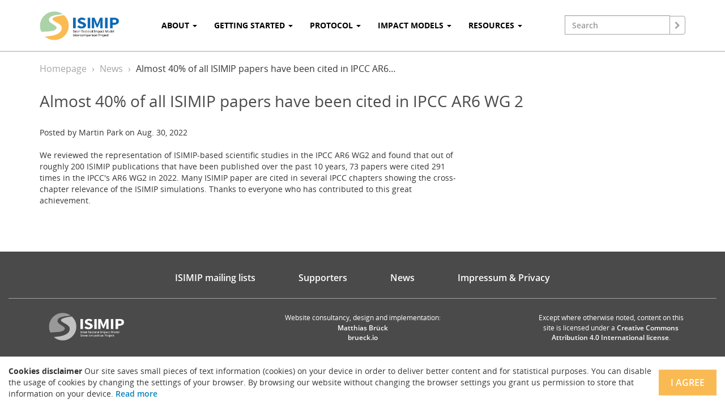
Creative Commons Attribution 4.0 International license (615, 332)
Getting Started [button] (253, 25)
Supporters (322, 277)
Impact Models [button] (414, 25)
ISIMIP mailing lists (215, 277)
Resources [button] (495, 25)
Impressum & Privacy (504, 277)
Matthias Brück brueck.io (363, 332)
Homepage (63, 68)
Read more (136, 393)
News (111, 68)
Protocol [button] (335, 25)
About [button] (179, 25)
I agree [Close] (688, 382)
